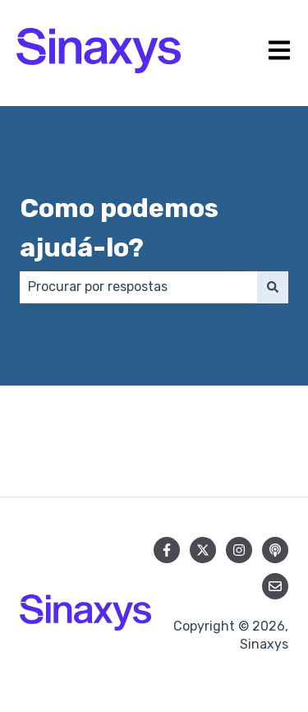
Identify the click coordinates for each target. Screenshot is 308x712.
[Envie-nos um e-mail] (275, 586)
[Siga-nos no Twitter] (203, 550)
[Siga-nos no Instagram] (239, 550)
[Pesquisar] (272, 287)
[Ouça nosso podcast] (275, 550)
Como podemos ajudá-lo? (119, 227)
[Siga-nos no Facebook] (167, 550)
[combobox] (138, 287)
